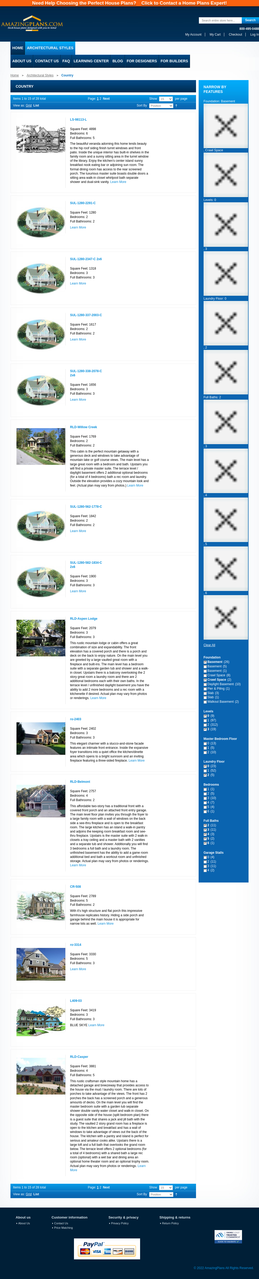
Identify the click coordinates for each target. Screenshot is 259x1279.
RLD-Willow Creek (83, 427)
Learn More (118, 182)
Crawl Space (216, 675)
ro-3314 (75, 945)
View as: (19, 105)
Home (14, 75)
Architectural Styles (40, 75)
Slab (211, 693)
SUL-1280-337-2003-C (86, 315)
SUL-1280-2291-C (83, 203)
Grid (29, 105)
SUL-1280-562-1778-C (86, 507)
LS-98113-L (78, 119)
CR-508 (75, 887)
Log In (254, 34)
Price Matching (63, 1227)
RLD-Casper (79, 1057)
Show (153, 98)
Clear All (209, 645)
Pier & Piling (216, 688)
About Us (24, 1223)
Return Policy (170, 1223)
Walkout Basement (221, 701)
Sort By (142, 105)
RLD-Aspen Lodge (83, 619)
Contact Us (61, 1223)
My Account (193, 34)
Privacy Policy (120, 1223)
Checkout (235, 34)
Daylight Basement (221, 684)
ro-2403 (75, 719)
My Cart (215, 34)
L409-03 (76, 1001)
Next (106, 98)
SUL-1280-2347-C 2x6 (86, 259)
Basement (215, 662)
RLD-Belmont (80, 782)
